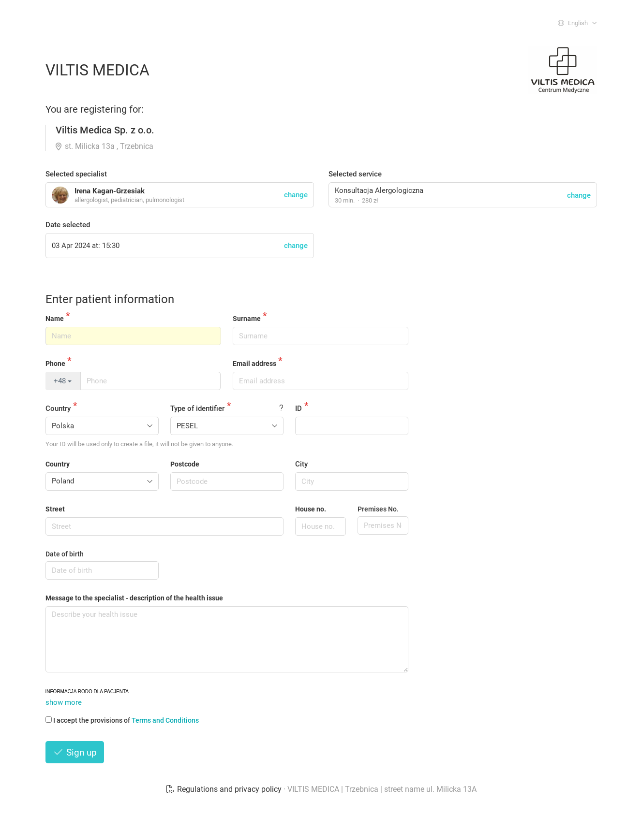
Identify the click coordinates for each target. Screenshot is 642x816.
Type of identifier (197, 408)
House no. (310, 509)
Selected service (355, 174)
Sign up (75, 752)
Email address (254, 363)
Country (58, 408)
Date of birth (64, 554)
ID (298, 408)
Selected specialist (76, 174)
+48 (63, 381)
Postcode (184, 464)
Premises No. (378, 509)
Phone (55, 363)
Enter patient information (109, 299)
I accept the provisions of (122, 720)
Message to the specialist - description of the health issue (134, 598)
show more (63, 702)
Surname (247, 318)
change (579, 195)
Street (55, 509)
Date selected (67, 224)
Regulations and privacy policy (224, 789)
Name (54, 318)
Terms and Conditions (165, 720)
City (301, 464)
